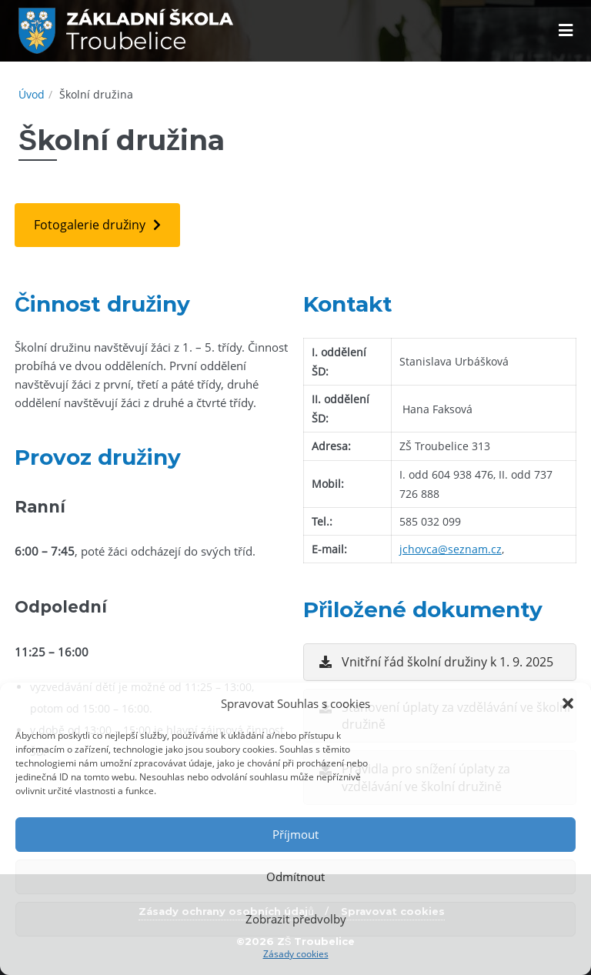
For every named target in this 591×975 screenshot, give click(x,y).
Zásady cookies (296, 953)
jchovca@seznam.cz (450, 549)
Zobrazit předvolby (295, 919)
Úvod (31, 94)
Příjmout (295, 834)
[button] (568, 703)
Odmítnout (295, 876)
